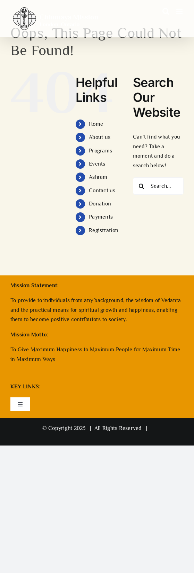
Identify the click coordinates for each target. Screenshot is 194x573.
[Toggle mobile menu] (180, 11)
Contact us (102, 190)
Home (96, 124)
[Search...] (158, 186)
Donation (100, 204)
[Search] (141, 186)
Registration (103, 230)
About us (99, 137)
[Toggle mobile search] (165, 11)
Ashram (98, 177)
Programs (100, 151)
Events (97, 164)
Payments (101, 217)
